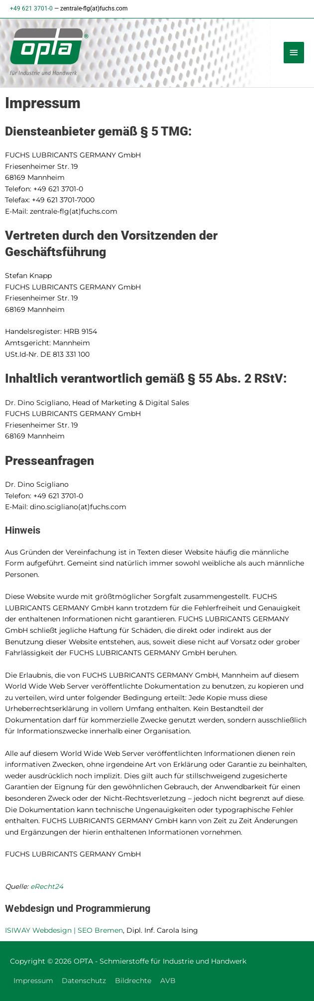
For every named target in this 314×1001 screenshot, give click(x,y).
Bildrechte (133, 981)
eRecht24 (46, 886)
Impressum (33, 981)
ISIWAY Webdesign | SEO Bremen (64, 930)
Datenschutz (84, 981)
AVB (168, 981)
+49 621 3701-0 (31, 8)
